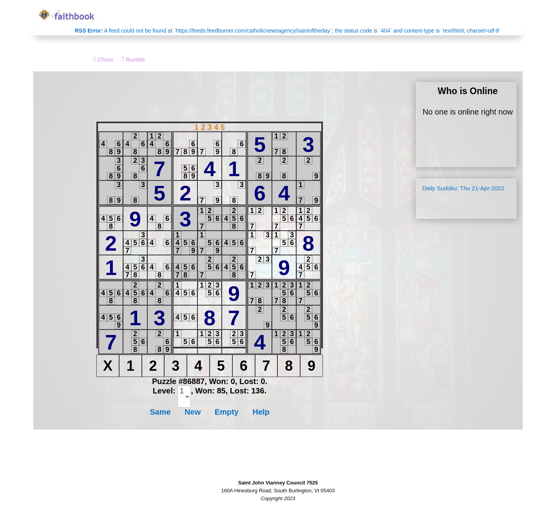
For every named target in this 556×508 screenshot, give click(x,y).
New (193, 412)
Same (160, 412)
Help (260, 412)
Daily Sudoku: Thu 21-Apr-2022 (463, 188)
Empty (227, 412)
